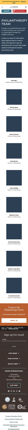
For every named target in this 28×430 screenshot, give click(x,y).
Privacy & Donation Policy (13, 416)
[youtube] (19, 391)
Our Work (13, 353)
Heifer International (14, 371)
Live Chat (14, 385)
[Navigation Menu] (2, 7)
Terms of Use (14, 422)
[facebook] (8, 391)
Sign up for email (14, 335)
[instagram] (11, 391)
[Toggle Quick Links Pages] (19, 364)
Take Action (9, 327)
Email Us (14, 320)
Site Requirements (14, 429)
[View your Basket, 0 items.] (23, 7)
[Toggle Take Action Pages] (20, 358)
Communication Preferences (14, 419)
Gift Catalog (19, 11)
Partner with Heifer (18, 327)
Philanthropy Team (13, 328)
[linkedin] (14, 391)
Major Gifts (4, 328)
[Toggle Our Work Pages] (19, 353)
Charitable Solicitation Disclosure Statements (13, 425)
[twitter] (16, 391)
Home (2, 327)
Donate (6, 11)
